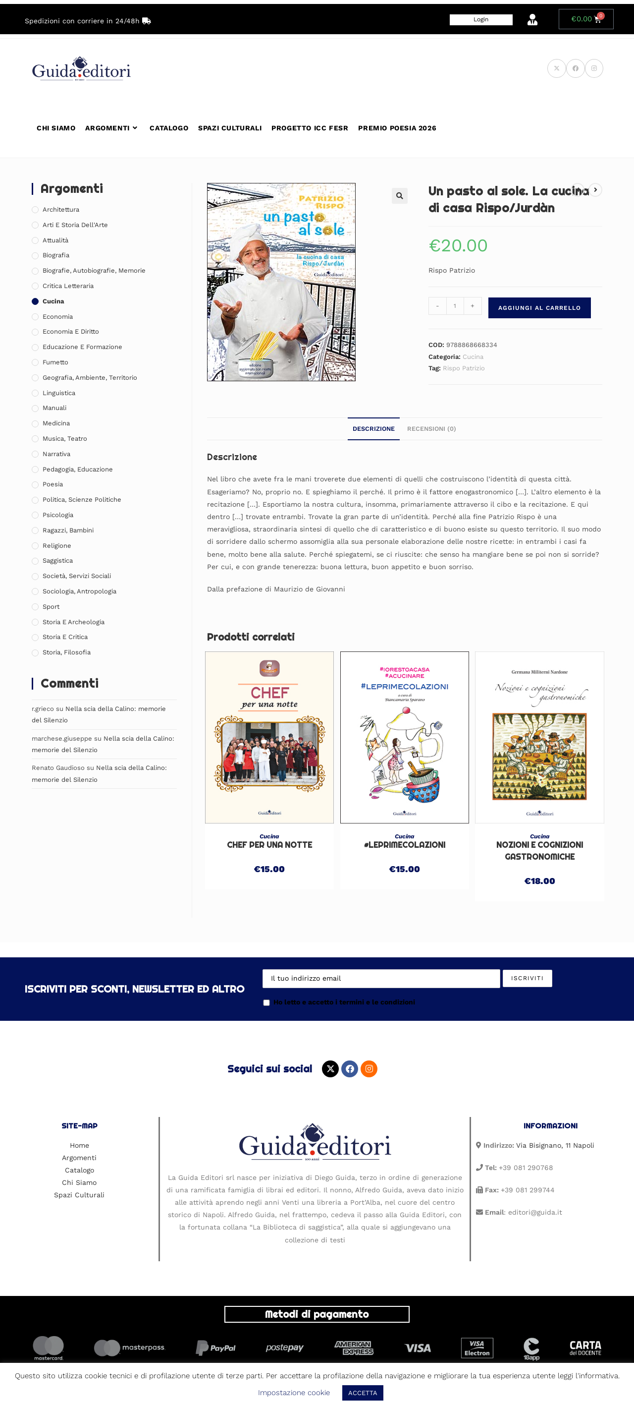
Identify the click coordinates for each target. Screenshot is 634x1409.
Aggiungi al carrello (539, 307)
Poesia (53, 484)
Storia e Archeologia (74, 622)
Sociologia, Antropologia (79, 591)
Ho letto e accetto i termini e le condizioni (339, 1002)
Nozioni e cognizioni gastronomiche (539, 851)
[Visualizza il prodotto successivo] (595, 190)
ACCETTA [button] (362, 1393)
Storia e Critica (65, 637)
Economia (58, 316)
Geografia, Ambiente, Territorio (90, 377)
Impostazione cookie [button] (294, 1392)
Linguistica (59, 393)
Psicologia (58, 515)
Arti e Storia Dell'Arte (75, 225)
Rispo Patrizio (464, 368)
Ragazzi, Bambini (68, 530)
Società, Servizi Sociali (77, 576)
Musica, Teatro (65, 438)
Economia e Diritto (71, 331)
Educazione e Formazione (82, 347)
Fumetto (55, 362)
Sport (51, 606)
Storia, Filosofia (67, 652)
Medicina (56, 423)
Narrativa (56, 454)
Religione (57, 545)
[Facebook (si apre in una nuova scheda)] (575, 68)
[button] (400, 196)
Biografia (56, 255)
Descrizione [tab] (374, 428)
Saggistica (58, 560)
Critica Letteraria (68, 286)
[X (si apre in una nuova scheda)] (556, 68)
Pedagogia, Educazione (78, 469)
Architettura (61, 209)
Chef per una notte (269, 845)
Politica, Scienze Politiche (82, 499)
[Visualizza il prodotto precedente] (577, 190)
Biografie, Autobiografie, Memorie (94, 270)
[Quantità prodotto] (455, 306)
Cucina (473, 356)
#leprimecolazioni (404, 845)
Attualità (55, 240)
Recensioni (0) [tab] (431, 428)
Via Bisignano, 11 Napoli (555, 1145)
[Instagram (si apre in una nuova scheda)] (594, 68)
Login (481, 19)
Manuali (54, 407)
